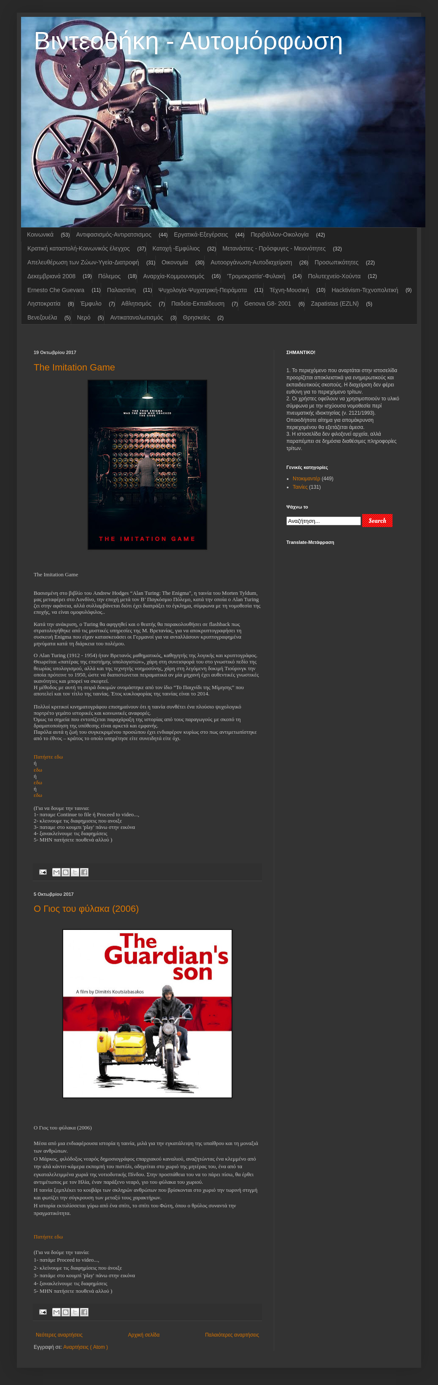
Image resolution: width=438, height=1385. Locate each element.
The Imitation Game (74, 367)
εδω (38, 782)
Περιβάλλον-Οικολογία (280, 234)
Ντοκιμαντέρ (306, 479)
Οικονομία (175, 262)
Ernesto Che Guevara (55, 290)
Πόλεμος (109, 276)
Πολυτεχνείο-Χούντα (334, 276)
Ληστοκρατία (44, 303)
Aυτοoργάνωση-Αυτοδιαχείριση (251, 262)
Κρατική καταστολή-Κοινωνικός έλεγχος (78, 248)
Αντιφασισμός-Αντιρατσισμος (114, 234)
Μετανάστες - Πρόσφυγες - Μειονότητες (274, 248)
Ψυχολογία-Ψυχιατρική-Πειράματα (202, 290)
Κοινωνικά (40, 234)
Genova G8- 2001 (267, 303)
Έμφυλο (90, 303)
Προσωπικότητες (336, 262)
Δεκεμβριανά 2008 (51, 276)
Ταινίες (300, 487)
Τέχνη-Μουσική (289, 290)
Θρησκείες (196, 317)
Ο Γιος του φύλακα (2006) (86, 908)
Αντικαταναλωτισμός (136, 317)
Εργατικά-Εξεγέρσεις (201, 234)
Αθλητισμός (136, 303)
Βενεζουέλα (42, 317)
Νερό (84, 317)
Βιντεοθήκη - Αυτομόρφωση (188, 41)
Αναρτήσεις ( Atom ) (85, 1347)
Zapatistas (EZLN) (335, 303)
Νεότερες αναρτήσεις (59, 1335)
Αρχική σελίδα (144, 1335)
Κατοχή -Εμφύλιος (176, 248)
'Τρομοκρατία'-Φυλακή (256, 276)
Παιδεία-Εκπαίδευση (197, 303)
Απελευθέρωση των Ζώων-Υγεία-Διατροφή (83, 262)
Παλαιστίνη (121, 290)
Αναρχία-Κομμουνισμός (173, 276)
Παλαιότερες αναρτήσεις (232, 1335)
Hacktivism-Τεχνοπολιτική (364, 290)
